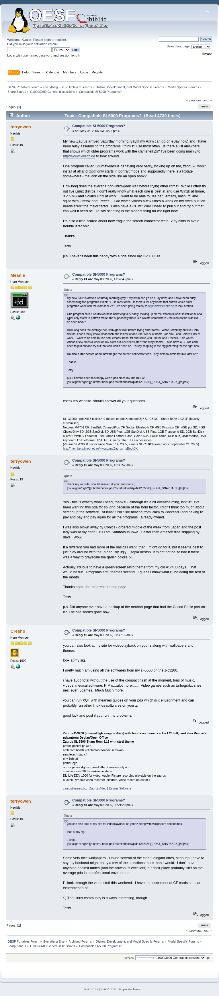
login (47, 39)
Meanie (17, 275)
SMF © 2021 (109, 989)
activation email (45, 44)
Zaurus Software (120, 788)
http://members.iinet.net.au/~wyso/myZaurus (93, 448)
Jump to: (129, 957)
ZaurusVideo (97, 788)
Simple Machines (129, 989)
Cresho (17, 631)
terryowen (20, 126)
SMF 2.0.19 (90, 989)
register (60, 39)
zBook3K (132, 448)
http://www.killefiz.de (79, 156)
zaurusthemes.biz (75, 788)
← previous (193, 100)
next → (207, 100)
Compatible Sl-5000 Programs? (98, 126)
